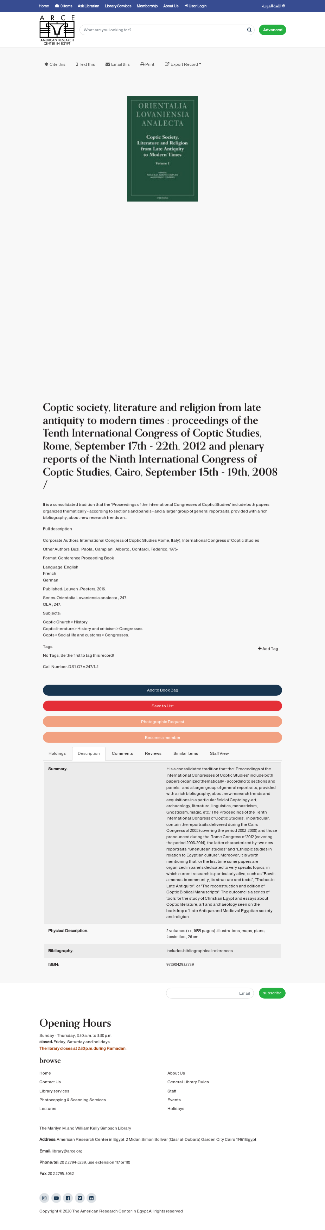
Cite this (57, 64)
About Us (176, 1074)
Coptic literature (58, 646)
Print (149, 64)
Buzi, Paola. (82, 567)
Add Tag (268, 666)
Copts (49, 652)
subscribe (272, 992)
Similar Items (185, 753)
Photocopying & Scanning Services (72, 1100)
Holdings (57, 753)
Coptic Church (56, 639)
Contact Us (50, 1083)
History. (81, 639)
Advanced (272, 29)
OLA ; (48, 622)
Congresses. (131, 646)
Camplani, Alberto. (112, 567)
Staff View (219, 753)
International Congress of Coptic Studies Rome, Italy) (130, 558)
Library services (54, 1092)
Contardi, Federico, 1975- (155, 567)
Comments (122, 753)
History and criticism (96, 646)
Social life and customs (79, 652)
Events (174, 1100)
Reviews (153, 753)
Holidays (175, 1109)
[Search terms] (167, 30)
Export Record (184, 64)
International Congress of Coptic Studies (220, 558)
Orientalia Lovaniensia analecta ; (88, 615)
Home (45, 1074)
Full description (57, 546)
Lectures (47, 1109)
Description (89, 753)
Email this (120, 64)
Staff (171, 1092)
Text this (87, 64)
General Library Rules (188, 1083)
